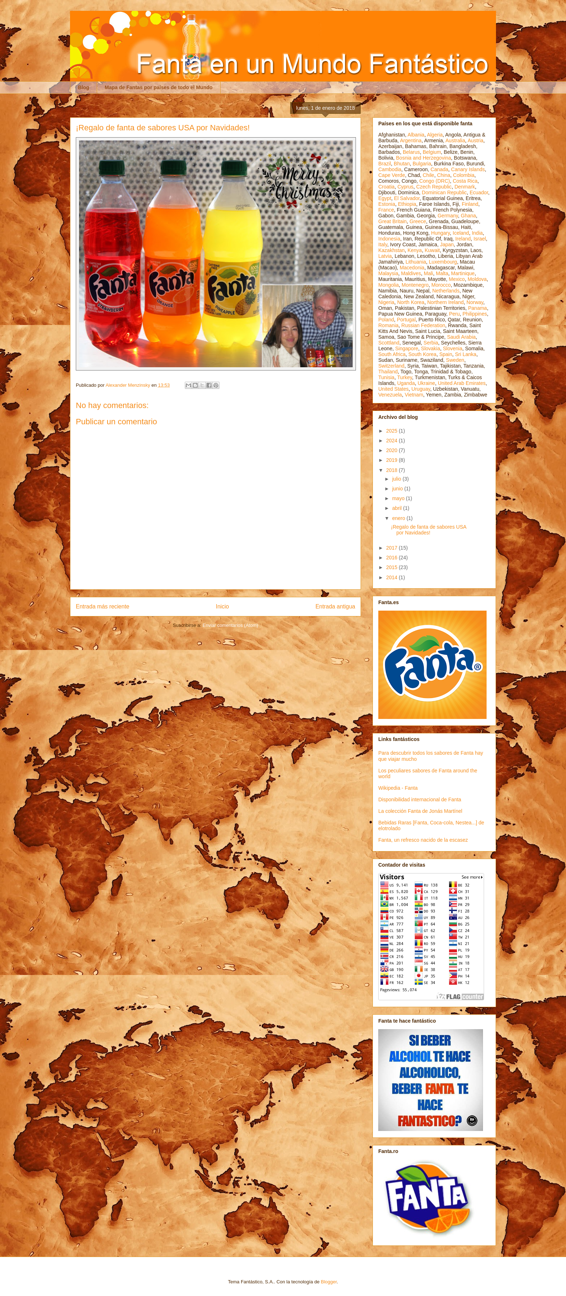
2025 (392, 431)
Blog (83, 87)
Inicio (222, 606)
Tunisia (386, 377)
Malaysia (388, 273)
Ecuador (479, 192)
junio (398, 488)
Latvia (385, 256)
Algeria (435, 135)
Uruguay (421, 389)
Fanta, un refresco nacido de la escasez (423, 840)
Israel (480, 239)
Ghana (468, 215)
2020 (392, 450)
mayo (399, 498)
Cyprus (405, 187)
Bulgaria (422, 163)
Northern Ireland (445, 302)
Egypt (384, 198)
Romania (388, 325)
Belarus (411, 152)
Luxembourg (443, 262)
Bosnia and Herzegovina (423, 158)
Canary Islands (468, 169)
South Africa (392, 354)
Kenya (415, 250)
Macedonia (412, 267)
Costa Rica (465, 181)
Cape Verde (391, 175)
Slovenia (452, 348)
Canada (439, 169)
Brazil (384, 163)
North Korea (410, 302)
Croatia (386, 187)
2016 (392, 557)
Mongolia (388, 285)
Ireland (463, 239)
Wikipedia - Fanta (398, 788)
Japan (447, 244)
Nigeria (386, 302)
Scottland (388, 343)
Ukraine (426, 383)
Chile (428, 175)
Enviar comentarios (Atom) (230, 625)
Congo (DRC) (434, 181)
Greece (417, 221)
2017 (392, 548)
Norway (474, 302)
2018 (392, 470)
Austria (476, 140)
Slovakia (430, 348)
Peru (454, 314)
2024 (392, 440)
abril (397, 508)
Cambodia (389, 169)
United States (393, 389)
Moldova (477, 279)
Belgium (432, 152)
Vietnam (414, 395)
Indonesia (389, 239)
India (477, 233)
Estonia (386, 204)
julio (397, 479)
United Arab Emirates (462, 383)
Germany (447, 215)
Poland (386, 319)
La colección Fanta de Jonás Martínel (420, 811)
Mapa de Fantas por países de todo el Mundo (159, 87)
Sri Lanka (465, 354)
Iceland (461, 233)
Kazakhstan (391, 250)
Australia (455, 140)
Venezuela (390, 395)
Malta (442, 273)
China (443, 175)
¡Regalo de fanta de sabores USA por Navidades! (428, 530)
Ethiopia (407, 204)
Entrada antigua (335, 606)
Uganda (406, 383)
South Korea (422, 354)
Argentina (411, 140)
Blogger (329, 1281)
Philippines (474, 314)
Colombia (463, 175)
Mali (428, 273)
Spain (445, 354)
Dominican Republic (444, 192)
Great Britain (392, 221)
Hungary (440, 233)
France (386, 210)
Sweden (455, 360)
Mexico (457, 279)
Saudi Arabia (461, 337)
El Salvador (407, 198)
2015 (392, 567)
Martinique (463, 273)
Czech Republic (434, 187)
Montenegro (415, 285)
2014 (392, 577)
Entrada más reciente (102, 606)
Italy (382, 244)
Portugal (406, 319)
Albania (416, 135)
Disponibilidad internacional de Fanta (419, 799)
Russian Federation (423, 325)
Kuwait (432, 250)
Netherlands (446, 291)
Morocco (441, 285)
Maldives (411, 273)
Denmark (464, 187)
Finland (470, 204)
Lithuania (415, 262)
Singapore (406, 348)
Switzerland (391, 366)
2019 (392, 460)
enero (399, 518)
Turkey (404, 377)
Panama (477, 308)
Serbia (430, 343)
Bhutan (402, 163)
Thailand (388, 371)
